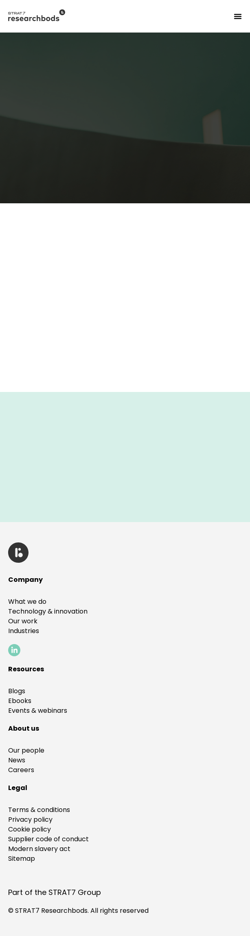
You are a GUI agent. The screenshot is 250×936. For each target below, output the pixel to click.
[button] (17, 788)
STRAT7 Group (74, 892)
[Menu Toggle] (238, 16)
